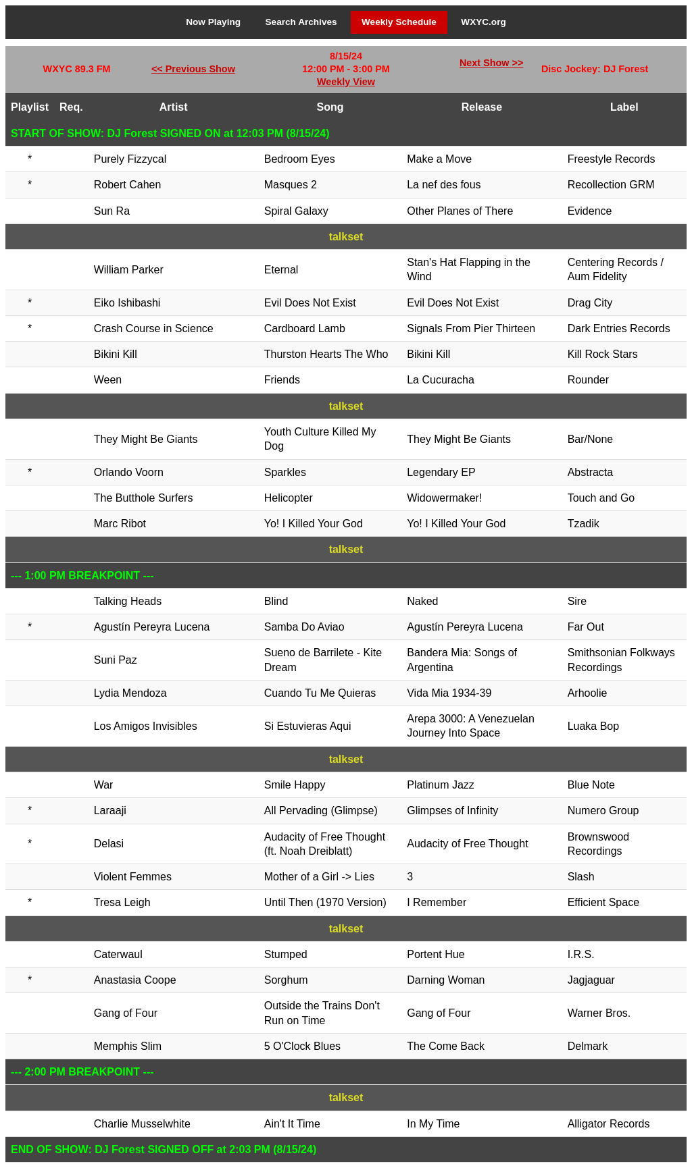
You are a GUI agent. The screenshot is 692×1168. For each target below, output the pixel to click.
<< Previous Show (193, 68)
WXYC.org (483, 22)
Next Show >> (491, 62)
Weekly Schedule (399, 22)
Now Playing (213, 22)
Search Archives (301, 22)
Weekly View (346, 81)
